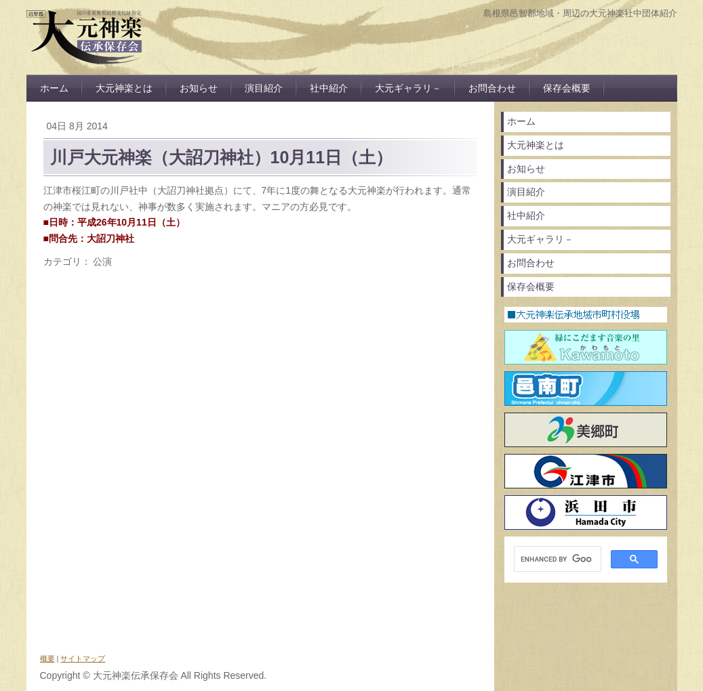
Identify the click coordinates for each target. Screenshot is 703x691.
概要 (47, 658)
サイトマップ (82, 658)
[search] (556, 559)
